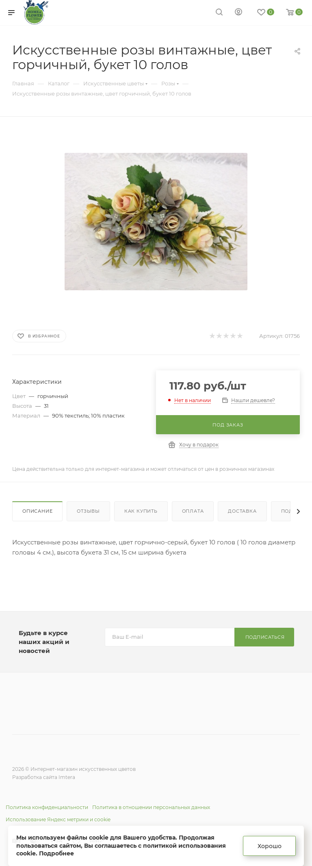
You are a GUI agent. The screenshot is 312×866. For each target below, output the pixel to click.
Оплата (193, 511)
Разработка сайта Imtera (43, 777)
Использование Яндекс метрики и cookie (58, 819)
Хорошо (270, 846)
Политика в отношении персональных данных (151, 807)
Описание (37, 511)
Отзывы (88, 511)
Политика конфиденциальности (47, 807)
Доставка (242, 511)
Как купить (141, 511)
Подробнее (56, 853)
